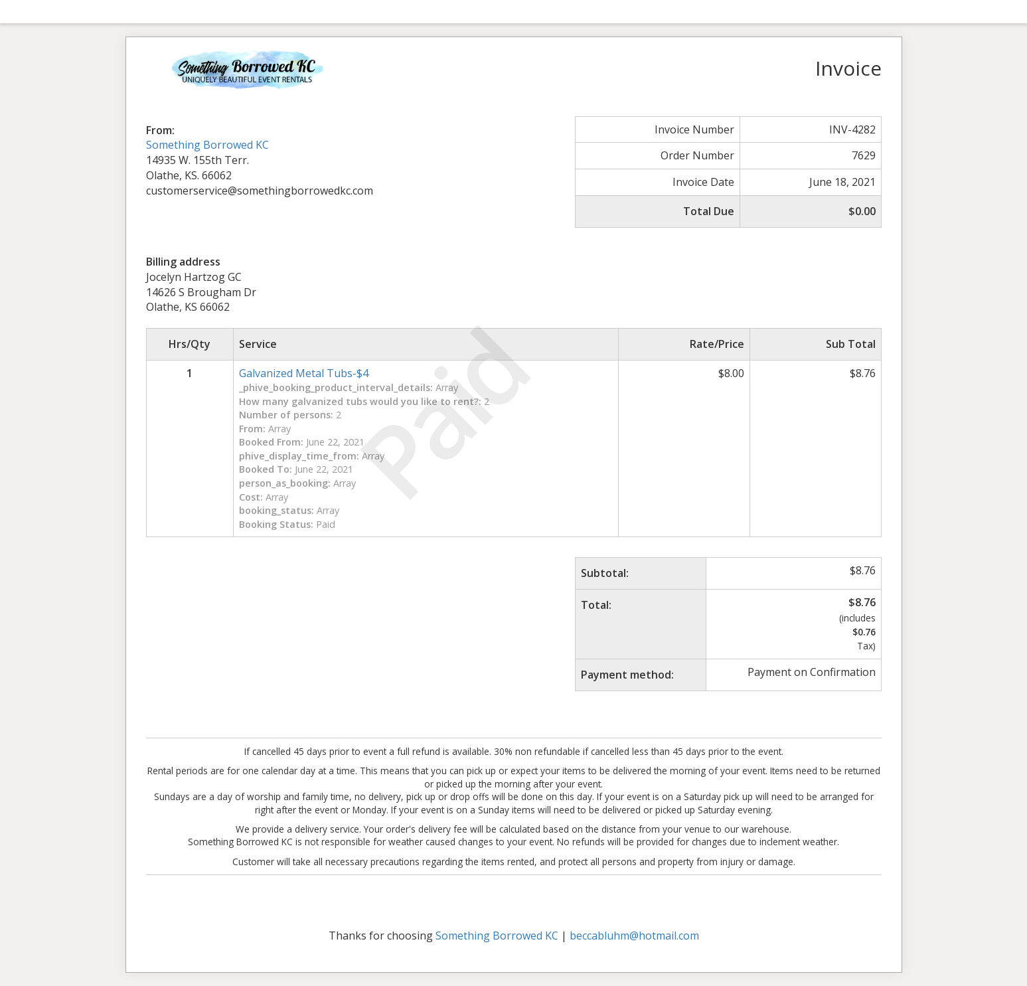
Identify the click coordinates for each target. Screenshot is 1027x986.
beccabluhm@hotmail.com (634, 935)
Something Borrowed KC (207, 144)
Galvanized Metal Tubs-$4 (303, 373)
